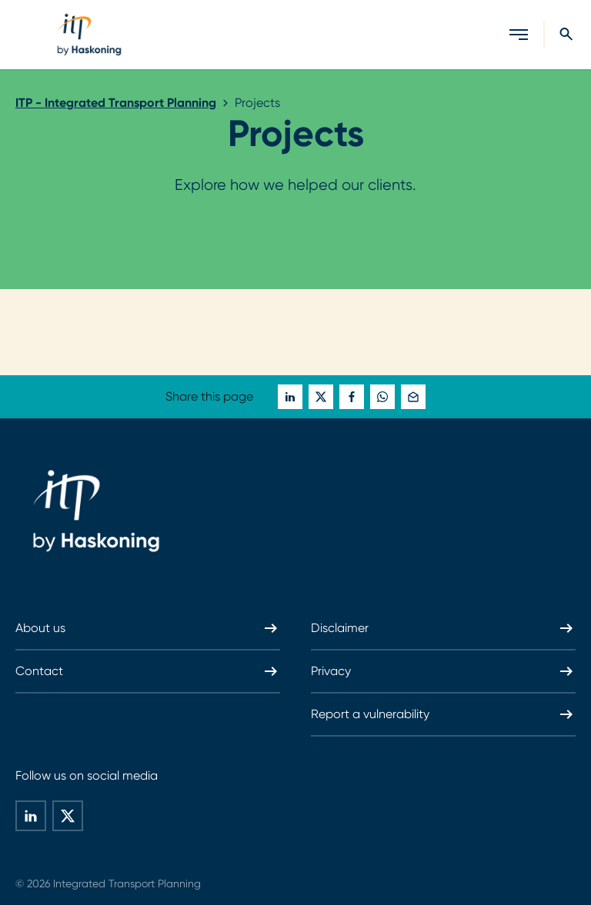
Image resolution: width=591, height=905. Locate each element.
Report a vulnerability (443, 714)
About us (147, 628)
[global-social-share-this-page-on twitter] (321, 396)
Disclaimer (443, 628)
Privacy (443, 671)
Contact (147, 671)
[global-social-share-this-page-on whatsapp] (382, 396)
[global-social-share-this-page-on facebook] (351, 396)
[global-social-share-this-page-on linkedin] (290, 396)
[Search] (552, 34)
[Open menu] (518, 35)
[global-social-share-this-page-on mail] (413, 396)
